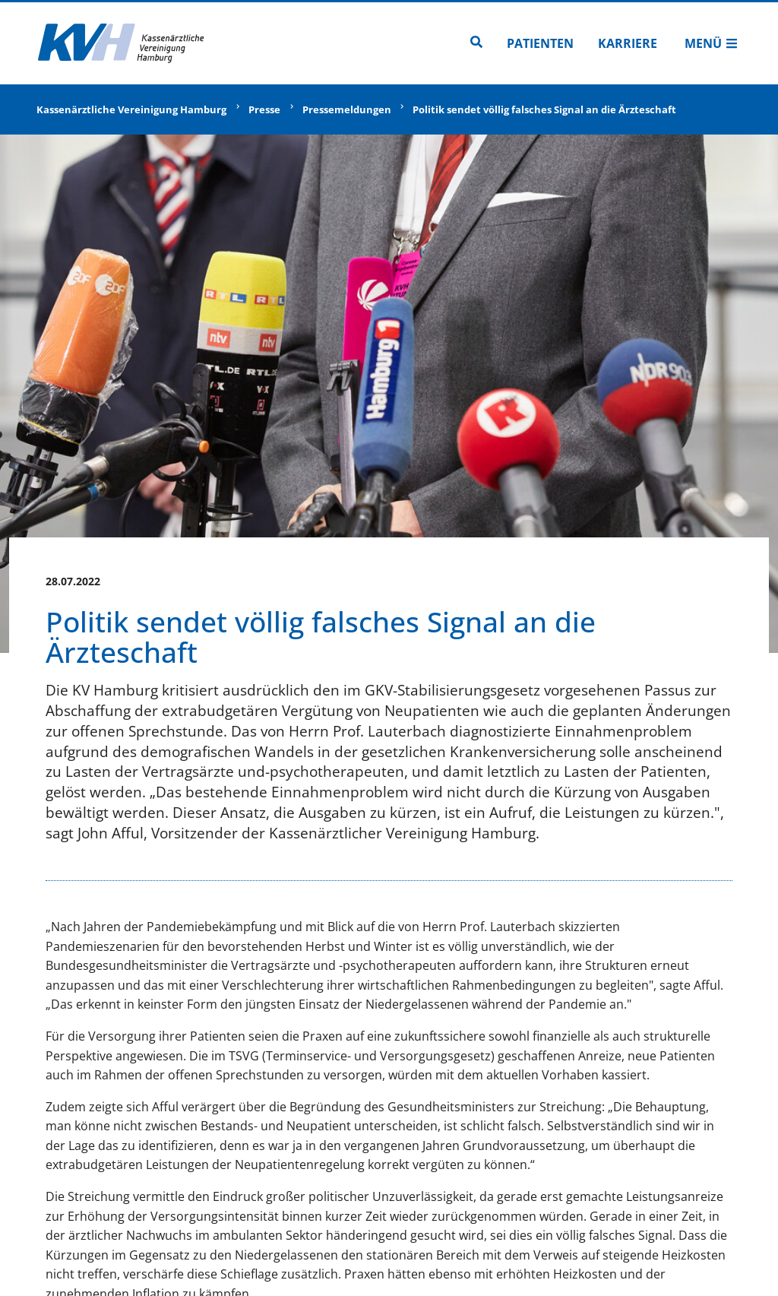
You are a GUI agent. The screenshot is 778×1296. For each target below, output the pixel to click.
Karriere (627, 43)
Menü (711, 43)
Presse (264, 109)
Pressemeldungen (346, 109)
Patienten (540, 43)
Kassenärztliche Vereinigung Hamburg (131, 109)
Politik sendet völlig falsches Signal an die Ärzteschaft (544, 109)
